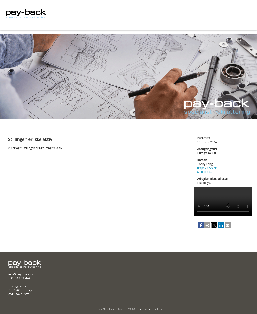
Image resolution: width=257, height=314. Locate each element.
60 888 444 (204, 172)
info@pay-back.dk (20, 274)
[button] (201, 225)
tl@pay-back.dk (207, 168)
